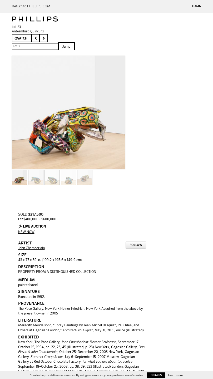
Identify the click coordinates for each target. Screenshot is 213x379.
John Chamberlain (31, 248)
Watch (21, 38)
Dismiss (156, 375)
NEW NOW (26, 232)
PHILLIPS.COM (38, 6)
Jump (66, 46)
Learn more (175, 375)
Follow (136, 245)
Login (196, 6)
